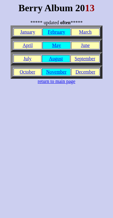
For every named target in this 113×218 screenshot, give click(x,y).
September (85, 58)
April (28, 45)
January (27, 32)
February (56, 32)
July (28, 58)
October (27, 71)
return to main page (56, 81)
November (56, 71)
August (56, 58)
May (56, 45)
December (85, 71)
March (85, 32)
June (85, 45)
